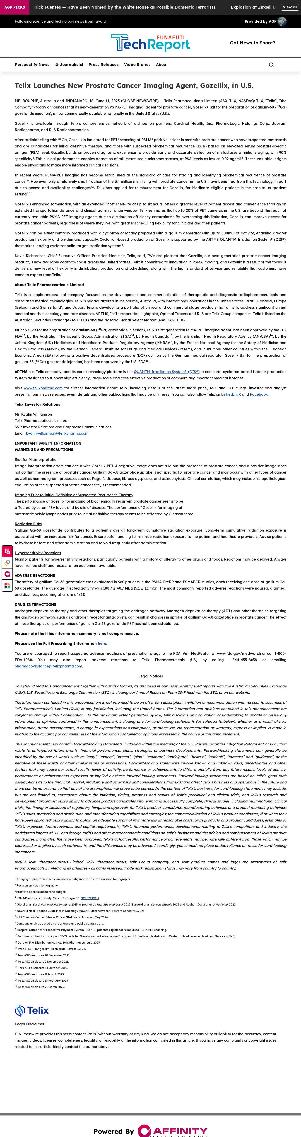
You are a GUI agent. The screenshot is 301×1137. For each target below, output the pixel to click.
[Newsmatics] (7, 585)
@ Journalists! (69, 64)
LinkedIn (229, 394)
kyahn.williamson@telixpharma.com (57, 433)
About (162, 64)
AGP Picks (15, 7)
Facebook (259, 394)
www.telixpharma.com (43, 388)
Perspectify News (32, 64)
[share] (283, 65)
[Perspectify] (7, 562)
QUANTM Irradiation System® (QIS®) (166, 371)
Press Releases (104, 64)
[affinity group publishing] (7, 574)
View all (290, 7)
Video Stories (137, 64)
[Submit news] (7, 551)
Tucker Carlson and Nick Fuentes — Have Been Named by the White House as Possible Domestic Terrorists (114, 7)
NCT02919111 (90, 898)
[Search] (271, 65)
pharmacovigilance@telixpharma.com (48, 666)
